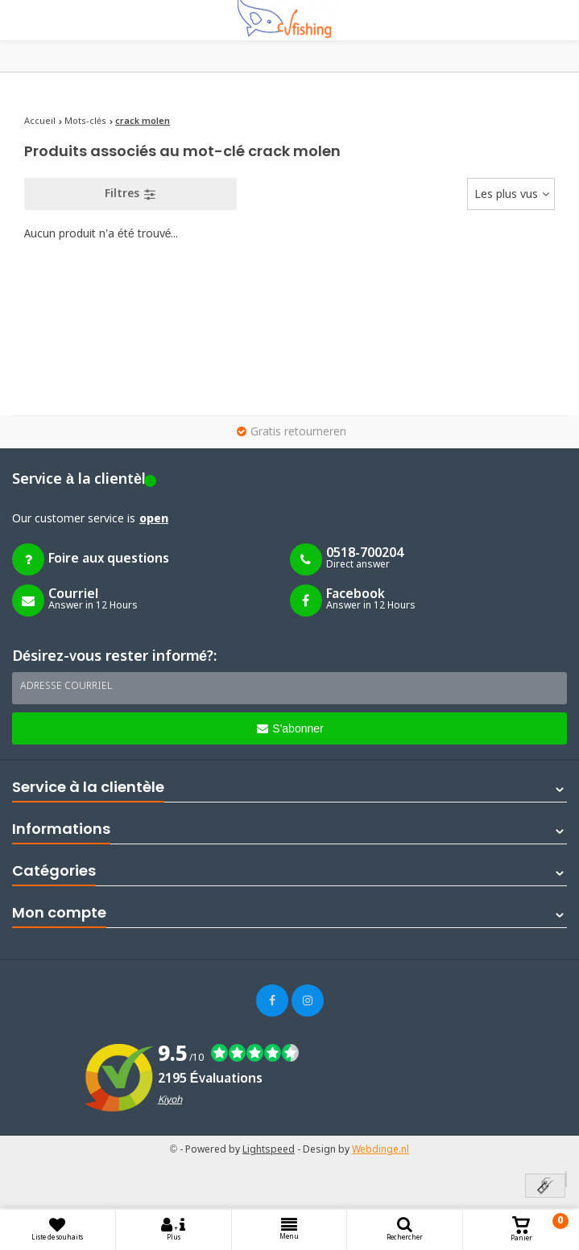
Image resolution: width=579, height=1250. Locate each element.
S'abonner (290, 728)
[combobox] (511, 194)
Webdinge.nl (380, 1150)
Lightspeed (268, 1150)
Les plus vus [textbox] (506, 195)
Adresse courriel (66, 686)
